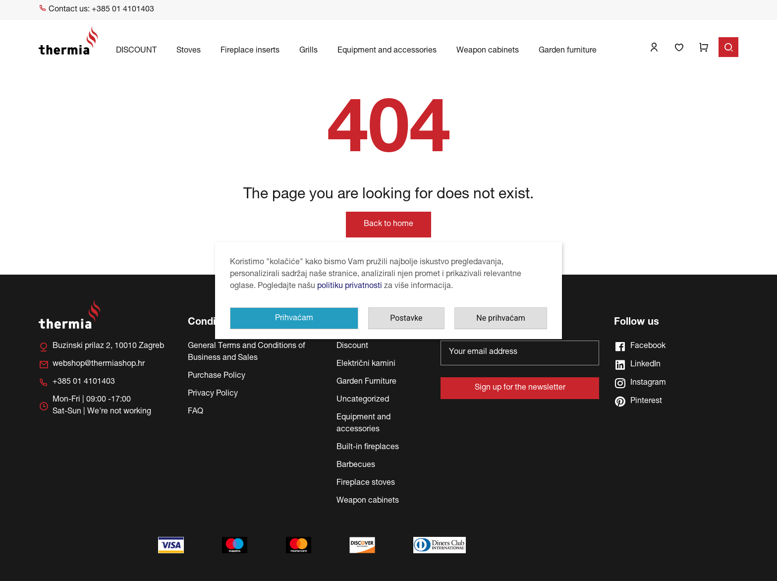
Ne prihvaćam (500, 318)
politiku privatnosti (349, 286)
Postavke (406, 318)
